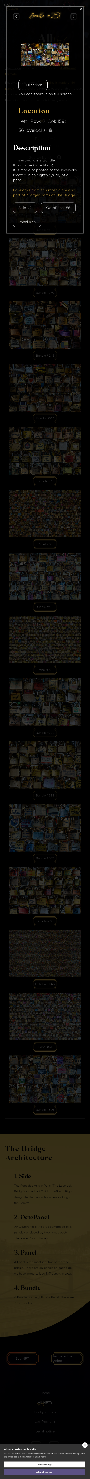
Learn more (40, 1457)
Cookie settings (44, 1464)
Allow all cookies (44, 1472)
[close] (85, 1445)
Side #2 (25, 208)
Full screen (33, 85)
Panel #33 (27, 222)
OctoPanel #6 (58, 208)
